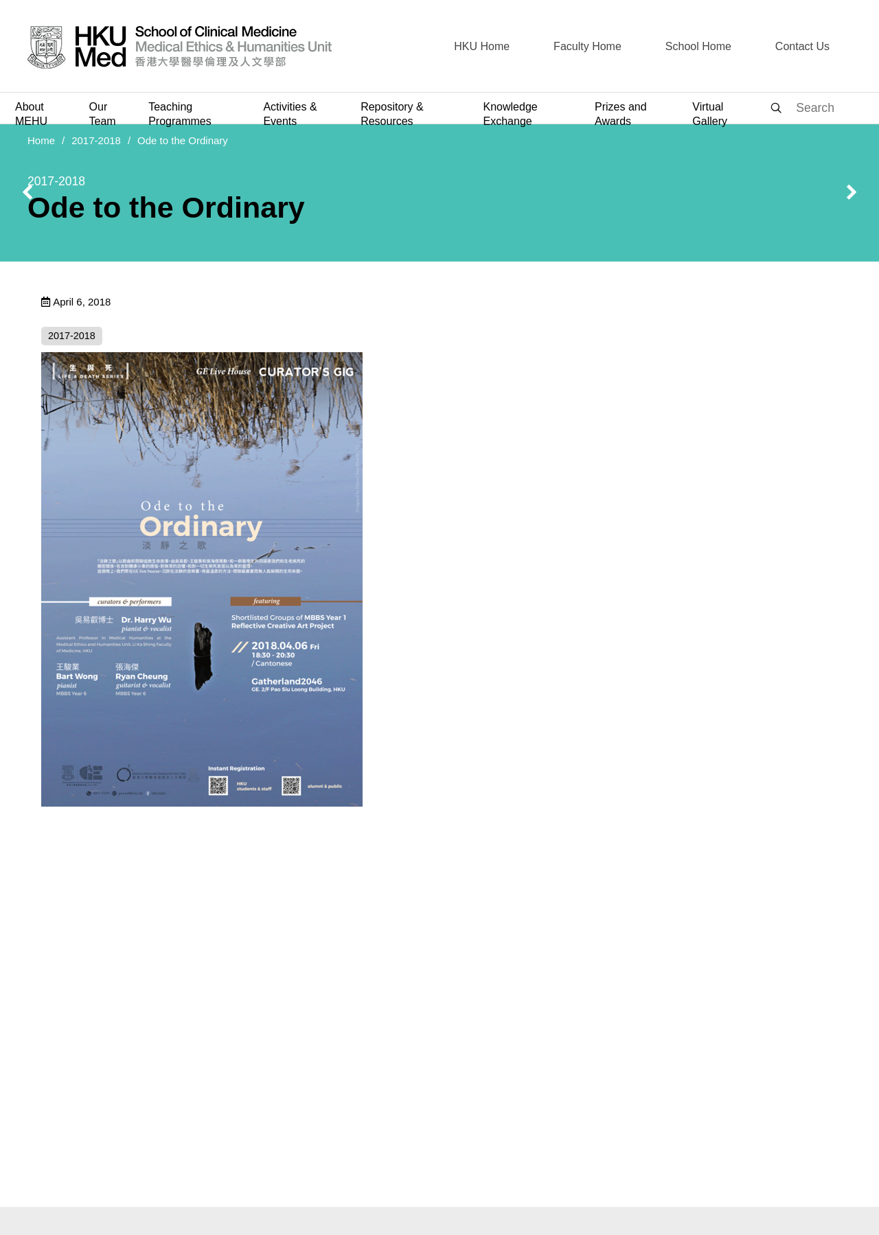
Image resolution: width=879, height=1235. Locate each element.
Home (41, 140)
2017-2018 (96, 140)
